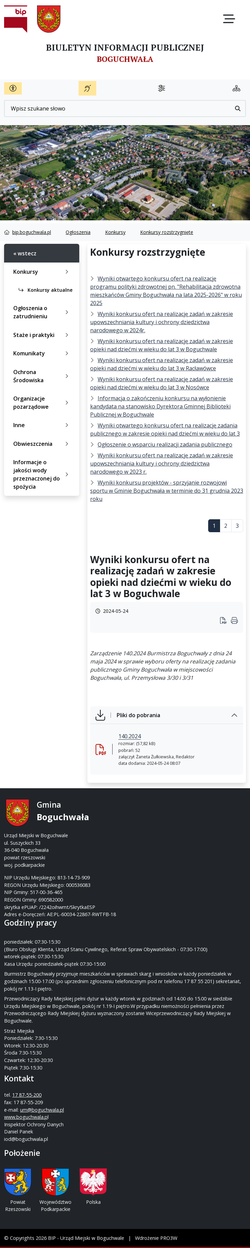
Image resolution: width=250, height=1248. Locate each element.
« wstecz (24, 253)
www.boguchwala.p (26, 1117)
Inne (42, 425)
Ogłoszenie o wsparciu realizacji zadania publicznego (165, 444)
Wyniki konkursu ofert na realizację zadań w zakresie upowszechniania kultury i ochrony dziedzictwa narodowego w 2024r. (161, 322)
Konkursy (115, 232)
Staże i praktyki (42, 335)
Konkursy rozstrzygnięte (166, 232)
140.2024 (129, 736)
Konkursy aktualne (45, 290)
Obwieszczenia (42, 444)
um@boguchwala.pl (42, 1110)
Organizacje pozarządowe (42, 402)
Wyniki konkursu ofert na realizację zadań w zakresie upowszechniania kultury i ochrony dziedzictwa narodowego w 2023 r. (161, 463)
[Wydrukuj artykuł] (225, 621)
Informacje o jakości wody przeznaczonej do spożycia (42, 474)
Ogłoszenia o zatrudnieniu (42, 312)
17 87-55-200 (26, 1095)
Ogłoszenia (78, 232)
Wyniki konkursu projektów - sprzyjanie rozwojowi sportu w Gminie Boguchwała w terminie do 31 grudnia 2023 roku (166, 491)
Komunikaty (42, 353)
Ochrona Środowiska (42, 376)
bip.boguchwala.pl (31, 232)
